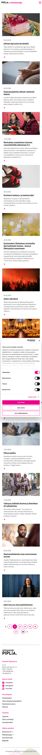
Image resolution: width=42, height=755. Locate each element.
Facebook (9, 683)
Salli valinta (21, 408)
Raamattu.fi (7, 732)
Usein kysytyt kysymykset (11, 701)
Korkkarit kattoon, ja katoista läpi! (19, 195)
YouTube (8, 689)
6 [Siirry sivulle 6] (35, 626)
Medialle (5, 741)
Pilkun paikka (10, 453)
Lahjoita (5, 716)
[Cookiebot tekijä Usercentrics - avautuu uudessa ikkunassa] (27, 340)
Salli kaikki (21, 402)
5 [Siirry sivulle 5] (30, 626)
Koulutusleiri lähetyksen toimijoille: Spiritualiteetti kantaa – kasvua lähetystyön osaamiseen (19, 246)
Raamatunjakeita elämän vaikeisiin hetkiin (19, 92)
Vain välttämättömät (21, 413)
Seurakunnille (7, 738)
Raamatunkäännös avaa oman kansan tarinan (20, 555)
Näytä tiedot (32, 397)
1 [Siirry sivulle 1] (9, 626)
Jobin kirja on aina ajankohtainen (18, 604)
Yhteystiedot (7, 698)
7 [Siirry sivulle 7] (15, 631)
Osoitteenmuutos (8, 704)
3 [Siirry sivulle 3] (19, 626)
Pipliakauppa (8, 735)
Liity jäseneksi (7, 722)
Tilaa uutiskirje (8, 719)
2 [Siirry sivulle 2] (14, 626)
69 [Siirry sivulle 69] (23, 631)
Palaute (5, 707)
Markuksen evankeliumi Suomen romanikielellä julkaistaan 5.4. (18, 143)
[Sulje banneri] (39, 340)
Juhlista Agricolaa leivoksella (16, 43)
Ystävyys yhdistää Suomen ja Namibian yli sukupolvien (21, 504)
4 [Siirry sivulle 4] (24, 626)
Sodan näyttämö (11, 298)
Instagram (9, 686)
